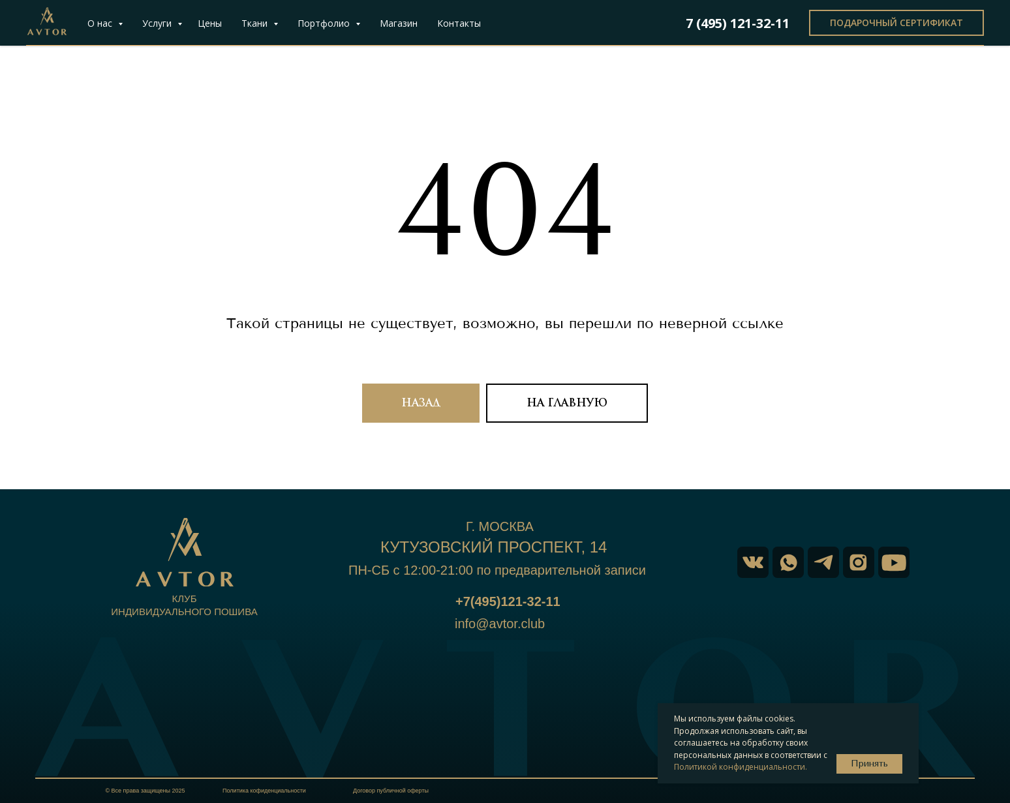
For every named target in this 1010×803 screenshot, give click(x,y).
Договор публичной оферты (391, 790)
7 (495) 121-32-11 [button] (737, 23)
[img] (894, 562)
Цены (210, 23)
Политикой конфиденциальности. (740, 766)
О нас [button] (101, 23)
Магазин (399, 23)
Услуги (158, 23)
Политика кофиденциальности (264, 790)
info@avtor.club (500, 623)
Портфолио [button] (325, 23)
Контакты (459, 23)
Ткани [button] (255, 23)
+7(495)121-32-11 (507, 601)
